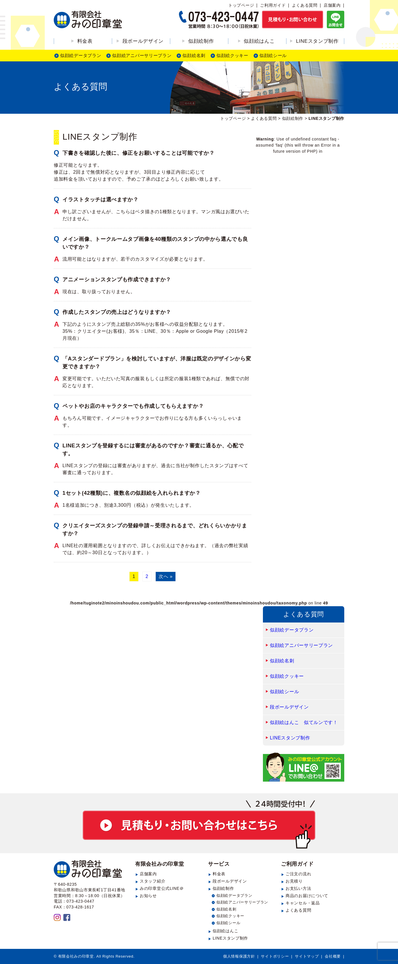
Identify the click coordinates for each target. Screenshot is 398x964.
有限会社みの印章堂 (159, 864)
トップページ (241, 5)
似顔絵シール (273, 55)
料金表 (85, 41)
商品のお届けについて (307, 895)
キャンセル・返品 (303, 903)
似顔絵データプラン (80, 55)
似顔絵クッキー (232, 55)
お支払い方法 (298, 888)
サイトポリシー (275, 956)
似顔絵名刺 (193, 55)
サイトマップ (307, 956)
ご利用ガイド (273, 5)
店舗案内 (332, 5)
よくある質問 (305, 5)
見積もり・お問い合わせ (199, 824)
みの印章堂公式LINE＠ (162, 888)
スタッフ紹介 (152, 881)
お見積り (294, 881)
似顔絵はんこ (259, 41)
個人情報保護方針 (239, 956)
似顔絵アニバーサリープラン (141, 55)
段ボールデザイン (143, 41)
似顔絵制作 (201, 41)
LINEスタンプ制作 (317, 41)
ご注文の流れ (298, 873)
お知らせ (148, 895)
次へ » (166, 576)
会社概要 (333, 956)
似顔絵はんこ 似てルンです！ (304, 722)
